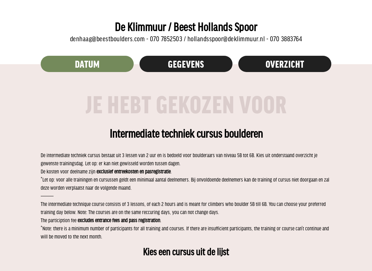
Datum (87, 64)
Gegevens (186, 64)
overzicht (285, 64)
